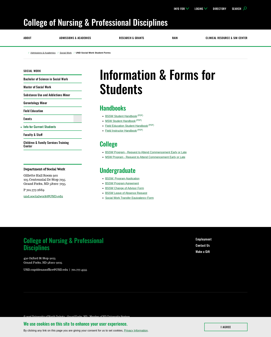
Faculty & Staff (33, 134)
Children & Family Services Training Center (46, 144)
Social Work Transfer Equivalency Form (129, 197)
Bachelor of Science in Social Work (46, 79)
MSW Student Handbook (120, 121)
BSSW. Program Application (122, 178)
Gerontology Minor (35, 103)
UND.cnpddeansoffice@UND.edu (46, 269)
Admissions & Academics (75, 38)
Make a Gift (203, 251)
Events (28, 118)
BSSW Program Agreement (122, 183)
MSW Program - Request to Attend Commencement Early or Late (145, 157)
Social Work (66, 52)
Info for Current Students (40, 126)
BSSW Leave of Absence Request (126, 193)
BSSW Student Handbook (121, 116)
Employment (204, 239)
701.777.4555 (79, 269)
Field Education (33, 110)
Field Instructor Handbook (121, 130)
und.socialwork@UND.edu (43, 196)
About (27, 38)
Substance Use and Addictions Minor (47, 95)
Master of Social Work (37, 87)
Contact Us (203, 245)
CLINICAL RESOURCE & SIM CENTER (226, 38)
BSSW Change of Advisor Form (124, 188)
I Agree (234, 327)
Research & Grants (131, 38)
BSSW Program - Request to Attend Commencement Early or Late (146, 152)
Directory (219, 9)
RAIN (175, 38)
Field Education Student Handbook (126, 125)
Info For (181, 9)
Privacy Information (136, 330)
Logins (201, 9)
